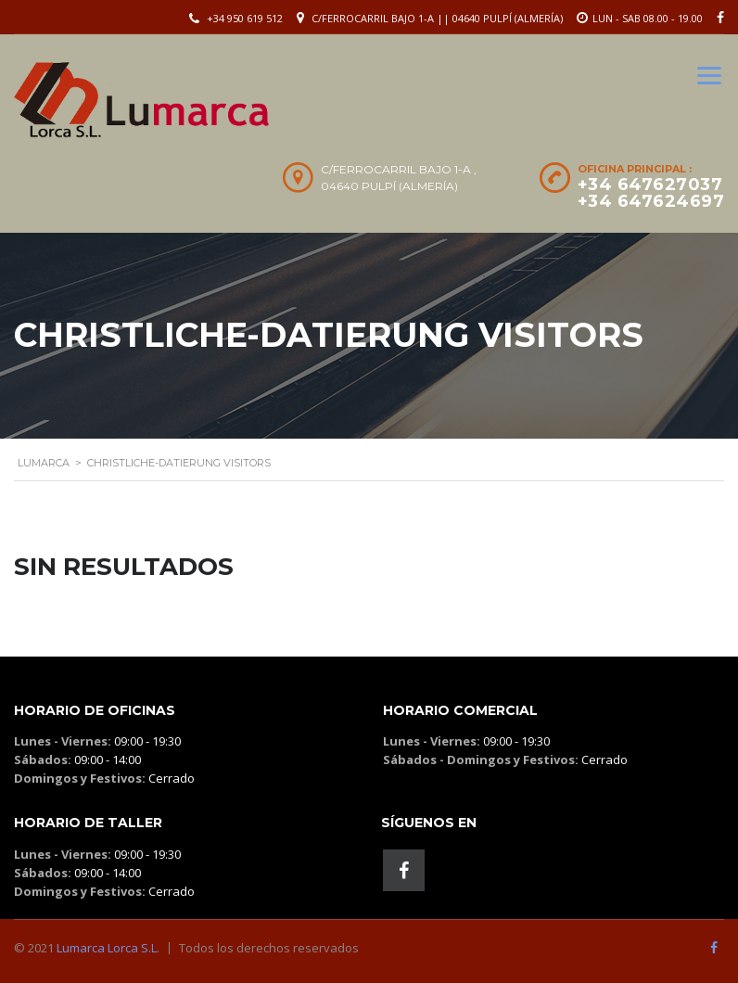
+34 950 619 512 (245, 18)
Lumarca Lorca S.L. (108, 947)
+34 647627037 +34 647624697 (651, 192)
